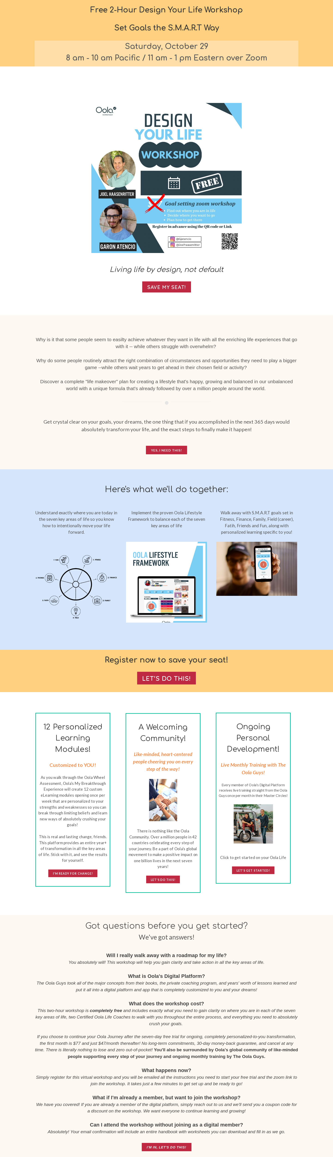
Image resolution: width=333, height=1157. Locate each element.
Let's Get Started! (253, 870)
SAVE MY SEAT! (166, 287)
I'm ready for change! (73, 873)
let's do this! (163, 879)
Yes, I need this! (166, 450)
